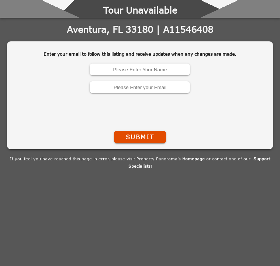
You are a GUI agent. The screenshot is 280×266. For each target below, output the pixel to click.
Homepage (193, 158)
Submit (140, 137)
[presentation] (140, 110)
